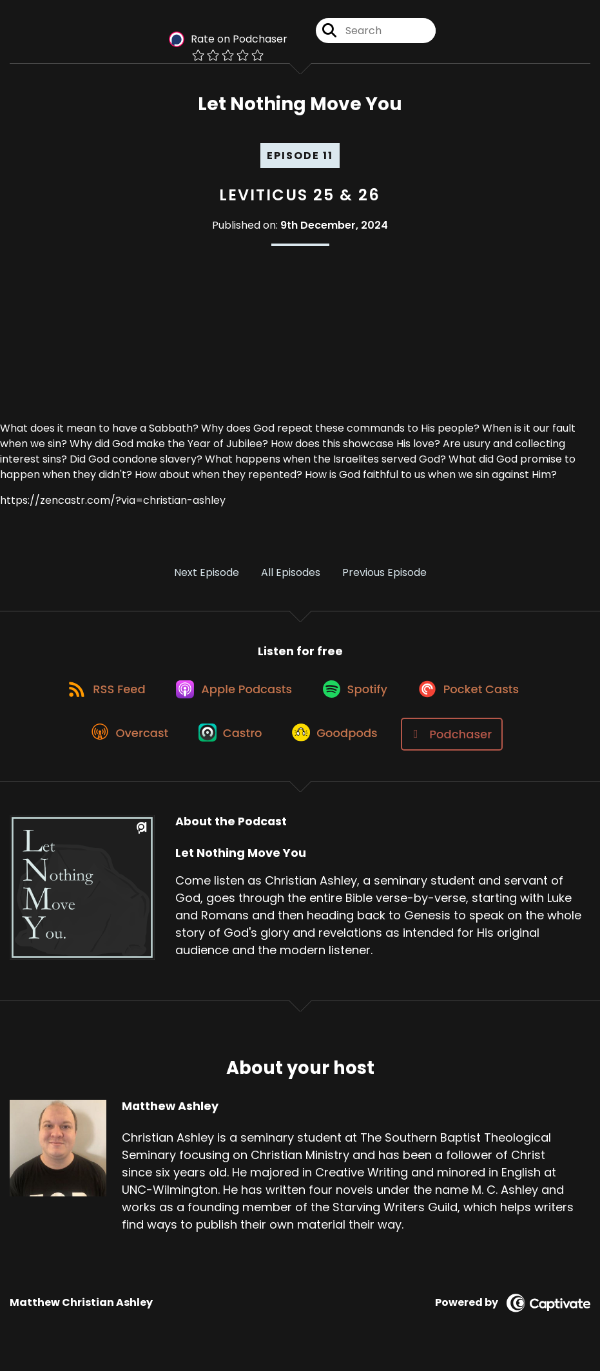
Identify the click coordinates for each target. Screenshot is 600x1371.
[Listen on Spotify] (357, 696)
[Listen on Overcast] (126, 743)
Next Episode (206, 575)
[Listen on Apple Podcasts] (232, 696)
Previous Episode (384, 575)
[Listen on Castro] (230, 743)
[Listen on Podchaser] (458, 742)
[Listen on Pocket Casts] (475, 696)
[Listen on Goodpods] (339, 743)
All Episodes (290, 575)
